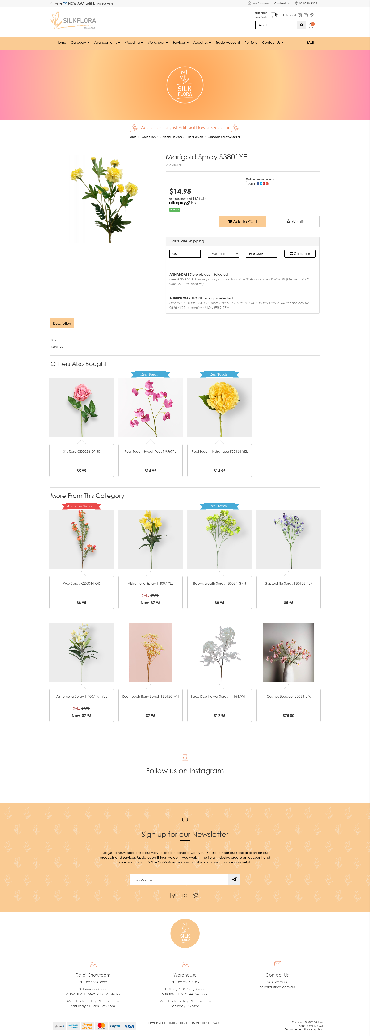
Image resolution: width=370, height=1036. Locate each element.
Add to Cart (242, 221)
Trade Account (228, 42)
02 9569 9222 (305, 2)
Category (80, 42)
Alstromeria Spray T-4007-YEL (150, 583)
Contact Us (282, 3)
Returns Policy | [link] (199, 1022)
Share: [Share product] (259, 183)
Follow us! (289, 15)
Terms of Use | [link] (156, 1022)
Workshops (158, 42)
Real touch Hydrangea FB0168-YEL (220, 451)
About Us (202, 42)
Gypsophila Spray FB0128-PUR (289, 583)
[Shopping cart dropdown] (311, 26)
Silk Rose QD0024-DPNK (81, 451)
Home (61, 42)
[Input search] (276, 25)
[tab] (62, 323)
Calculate (300, 253)
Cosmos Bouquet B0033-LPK (289, 696)
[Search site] (301, 25)
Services (180, 42)
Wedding (134, 42)
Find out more (104, 3)
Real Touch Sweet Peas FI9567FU (150, 451)
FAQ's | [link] (216, 1022)
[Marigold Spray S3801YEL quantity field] (189, 221)
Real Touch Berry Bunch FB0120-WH (150, 696)
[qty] (185, 254)
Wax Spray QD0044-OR (81, 583)
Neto (320, 1029)
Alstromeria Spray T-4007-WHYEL (81, 696)
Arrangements (107, 42)
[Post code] (262, 254)
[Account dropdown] (258, 3)
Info (193, 202)
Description (62, 323)
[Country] (223, 254)
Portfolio (251, 42)
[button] (296, 221)
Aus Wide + (266, 14)
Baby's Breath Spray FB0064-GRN (219, 583)
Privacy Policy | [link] (177, 1022)
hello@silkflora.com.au (277, 987)
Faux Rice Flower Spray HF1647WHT (219, 696)
